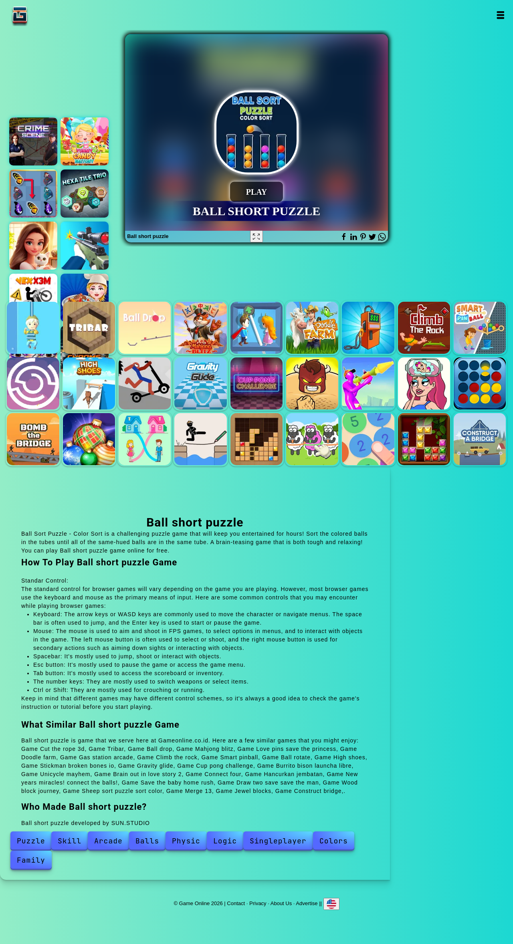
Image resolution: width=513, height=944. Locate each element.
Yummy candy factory (85, 141)
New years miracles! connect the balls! (89, 439)
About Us (281, 903)
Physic (186, 840)
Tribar (89, 328)
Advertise (306, 903)
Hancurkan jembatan (33, 439)
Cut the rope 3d (33, 328)
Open (500, 15)
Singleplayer (278, 840)
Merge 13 (368, 439)
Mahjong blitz (200, 328)
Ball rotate (33, 383)
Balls (147, 840)
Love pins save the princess (256, 328)
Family (31, 860)
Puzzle (31, 840)
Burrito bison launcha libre (312, 383)
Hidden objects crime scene (33, 141)
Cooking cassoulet (85, 298)
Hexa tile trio (85, 193)
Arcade (108, 840)
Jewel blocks (424, 439)
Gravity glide (200, 383)
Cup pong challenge (256, 383)
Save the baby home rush (145, 439)
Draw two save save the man (200, 439)
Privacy (258, 903)
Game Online (45, 15)
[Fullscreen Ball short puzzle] (256, 236)
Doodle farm (312, 328)
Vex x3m (33, 298)
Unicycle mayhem (368, 383)
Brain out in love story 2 (424, 383)
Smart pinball (480, 328)
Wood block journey (256, 439)
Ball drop (145, 328)
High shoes (89, 383)
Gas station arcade (368, 328)
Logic (225, 840)
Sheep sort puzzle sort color (312, 439)
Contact (236, 903)
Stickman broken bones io (145, 383)
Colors (333, 840)
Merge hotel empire (33, 246)
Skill (69, 840)
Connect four (480, 383)
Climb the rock (424, 328)
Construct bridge (480, 439)
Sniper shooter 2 (85, 246)
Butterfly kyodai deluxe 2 (33, 193)
